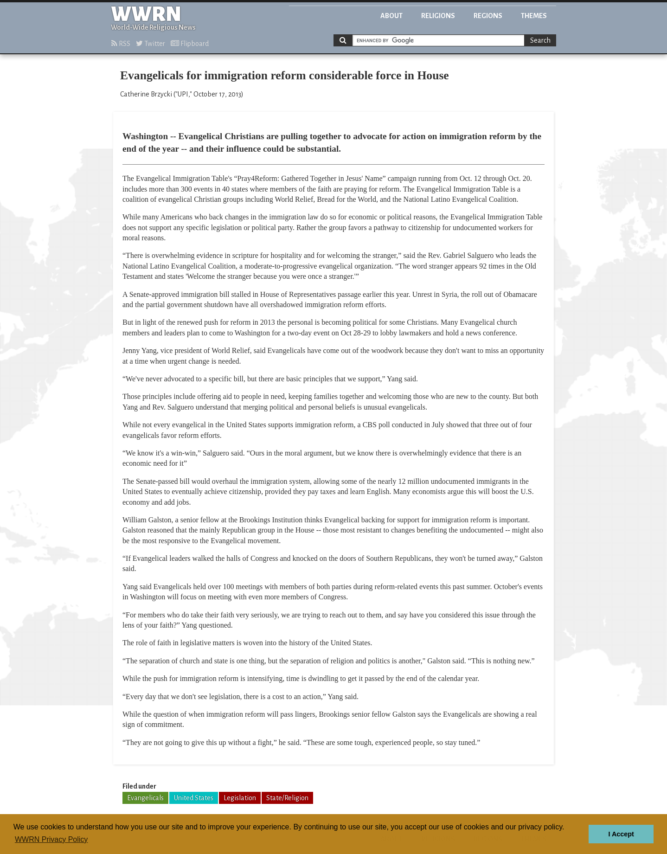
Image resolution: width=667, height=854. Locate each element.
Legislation (240, 798)
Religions (438, 15)
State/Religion (287, 798)
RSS (120, 43)
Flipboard (190, 43)
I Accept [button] (621, 834)
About (391, 15)
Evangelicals (145, 798)
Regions (488, 15)
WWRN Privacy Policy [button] (51, 839)
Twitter (150, 43)
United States (193, 798)
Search (540, 40)
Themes (534, 15)
